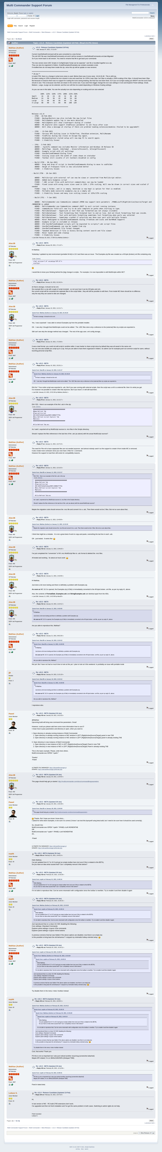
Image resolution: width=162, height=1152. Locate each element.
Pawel (11, 714)
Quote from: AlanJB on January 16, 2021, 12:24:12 (47, 640)
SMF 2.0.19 (72, 1147)
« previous (147, 36)
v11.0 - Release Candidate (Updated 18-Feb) (52, 47)
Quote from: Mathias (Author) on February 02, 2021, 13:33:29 (50, 905)
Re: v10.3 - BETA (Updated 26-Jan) (49, 713)
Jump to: (135, 1133)
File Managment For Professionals (138, 5)
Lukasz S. (13, 1093)
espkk (11, 854)
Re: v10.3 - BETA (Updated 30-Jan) (47, 853)
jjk (10, 673)
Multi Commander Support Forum (29, 5)
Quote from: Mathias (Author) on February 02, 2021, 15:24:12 (50, 1005)
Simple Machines (89, 1147)
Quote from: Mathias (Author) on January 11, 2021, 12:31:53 (50, 524)
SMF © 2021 (80, 1147)
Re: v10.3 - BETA (42, 243)
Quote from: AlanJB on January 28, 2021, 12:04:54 (47, 808)
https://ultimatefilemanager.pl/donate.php (50, 769)
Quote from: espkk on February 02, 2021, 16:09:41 (47, 1073)
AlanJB (12, 243)
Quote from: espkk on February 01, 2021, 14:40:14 (47, 879)
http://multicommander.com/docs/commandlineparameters (78, 781)
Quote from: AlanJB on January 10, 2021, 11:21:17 (47, 370)
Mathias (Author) (16, 48)
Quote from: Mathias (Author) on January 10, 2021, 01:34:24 (50, 313)
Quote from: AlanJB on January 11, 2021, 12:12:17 (47, 472)
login (24, 13)
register (30, 13)
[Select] (38, 258)
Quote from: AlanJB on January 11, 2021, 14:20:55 (47, 608)
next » (153, 36)
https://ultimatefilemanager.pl (57, 767)
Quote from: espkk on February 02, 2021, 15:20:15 (47, 952)
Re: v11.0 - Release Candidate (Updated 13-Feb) (52, 1093)
